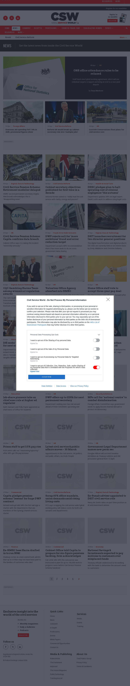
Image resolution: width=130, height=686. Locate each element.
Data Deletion (47, 386)
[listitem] (65, 334)
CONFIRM (46, 377)
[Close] (109, 300)
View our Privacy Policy (79, 386)
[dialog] (65, 343)
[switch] (96, 340)
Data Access (61, 386)
